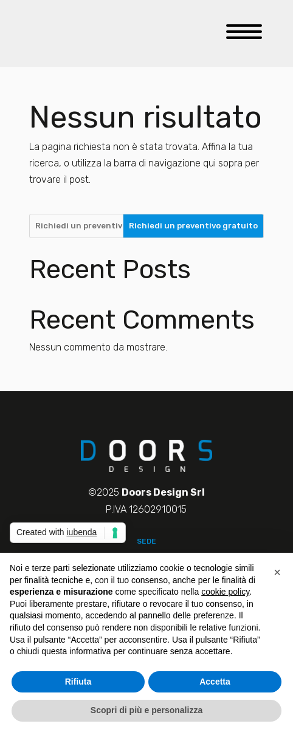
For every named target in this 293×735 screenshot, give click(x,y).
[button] (277, 572)
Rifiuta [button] (78, 681)
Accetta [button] (214, 681)
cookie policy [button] (225, 592)
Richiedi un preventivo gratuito (193, 225)
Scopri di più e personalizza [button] (146, 710)
